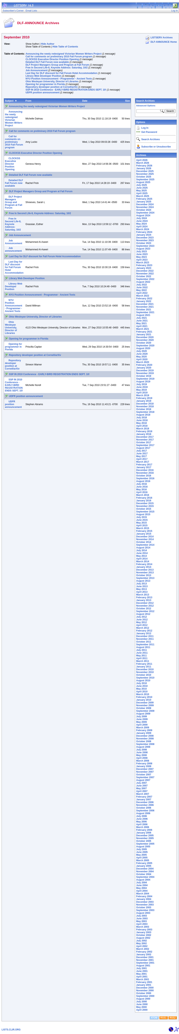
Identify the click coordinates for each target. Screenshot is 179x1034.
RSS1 (163, 1017)
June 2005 (142, 852)
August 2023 (143, 248)
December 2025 (145, 171)
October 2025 (143, 176)
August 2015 (143, 514)
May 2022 (141, 290)
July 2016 (141, 484)
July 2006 (141, 816)
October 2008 (143, 741)
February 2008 (144, 763)
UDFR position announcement (42, 92)
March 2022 (142, 295)
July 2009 (141, 716)
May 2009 (141, 722)
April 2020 (141, 359)
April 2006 (141, 824)
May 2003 (141, 921)
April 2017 (141, 459)
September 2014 (145, 544)
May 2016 (141, 489)
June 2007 (142, 785)
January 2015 (143, 533)
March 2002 (142, 949)
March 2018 (142, 428)
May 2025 (141, 190)
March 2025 (142, 196)
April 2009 (141, 724)
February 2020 (144, 365)
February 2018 (144, 431)
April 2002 (141, 946)
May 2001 (141, 974)
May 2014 (141, 556)
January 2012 (143, 633)
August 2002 (143, 938)
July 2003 (141, 915)
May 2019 (141, 389)
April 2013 (141, 592)
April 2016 (141, 492)
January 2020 (143, 367)
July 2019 (141, 384)
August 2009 (143, 713)
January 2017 (143, 467)
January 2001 (143, 985)
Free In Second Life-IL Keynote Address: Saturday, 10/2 (56, 67)
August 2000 (143, 998)
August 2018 (143, 414)
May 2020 (141, 356)
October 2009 (143, 708)
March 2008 (142, 760)
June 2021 (142, 320)
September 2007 (145, 777)
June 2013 (142, 586)
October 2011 (143, 641)
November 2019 (145, 373)
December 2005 (145, 835)
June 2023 (142, 254)
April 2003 (141, 924)
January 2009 (143, 733)
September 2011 (145, 644)
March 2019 (142, 395)
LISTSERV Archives (162, 37)
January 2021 (143, 334)
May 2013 (141, 589)
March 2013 (142, 594)
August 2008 (143, 747)
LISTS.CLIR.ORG (11, 1029)
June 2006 (142, 819)
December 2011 (145, 636)
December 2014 (145, 536)
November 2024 (145, 207)
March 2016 (142, 495)
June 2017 (142, 453)
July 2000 (141, 1001)
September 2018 (145, 412)
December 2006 (145, 802)
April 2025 (141, 193)
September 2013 (145, 578)
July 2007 (141, 783)
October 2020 (143, 342)
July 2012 (141, 616)
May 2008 (141, 755)
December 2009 (145, 702)
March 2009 (142, 727)
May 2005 (141, 854)
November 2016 (145, 473)
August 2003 (143, 913)
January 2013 (143, 600)
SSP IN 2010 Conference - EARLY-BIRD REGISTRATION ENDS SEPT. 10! (65, 89)
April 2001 (141, 976)
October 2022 (143, 276)
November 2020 (145, 340)
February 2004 (144, 896)
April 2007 (141, 791)
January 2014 (143, 567)
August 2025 (143, 182)
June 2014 (142, 553)
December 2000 (145, 987)
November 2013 (145, 572)
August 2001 (143, 965)
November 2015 (145, 506)
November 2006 (145, 805)
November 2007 (145, 771)
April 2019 (141, 392)
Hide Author (47, 44)
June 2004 (142, 885)
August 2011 (143, 647)
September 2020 (145, 345)
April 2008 (141, 758)
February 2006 (144, 830)
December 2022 (145, 270)
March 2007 (142, 794)
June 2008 (142, 752)
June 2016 (142, 486)
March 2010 (142, 694)
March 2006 (142, 827)
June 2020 (142, 354)
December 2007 (145, 769)
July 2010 (141, 683)
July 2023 (141, 251)
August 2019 (143, 381)
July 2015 (141, 517)
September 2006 (145, 810)
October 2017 (143, 442)
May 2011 (141, 655)
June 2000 (142, 1004)
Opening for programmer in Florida (45, 84)
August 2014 (143, 547)
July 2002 (141, 940)
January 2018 (143, 434)
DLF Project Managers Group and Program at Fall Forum (57, 64)
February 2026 (144, 165)
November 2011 (145, 639)
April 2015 (141, 525)
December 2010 (145, 669)
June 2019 (142, 387)
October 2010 (143, 675)
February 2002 (144, 951)
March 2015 (142, 528)
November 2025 (145, 174)
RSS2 (173, 1017)
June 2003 (142, 918)
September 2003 (145, 910)
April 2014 (141, 558)
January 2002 (143, 954)
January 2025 (143, 201)
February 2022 (144, 298)
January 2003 (143, 932)
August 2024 (143, 215)
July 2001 (141, 968)
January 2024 (143, 234)
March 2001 (142, 979)
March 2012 (142, 628)
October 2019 (143, 376)
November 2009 (145, 705)
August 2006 (143, 813)
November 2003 (145, 904)
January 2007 (143, 799)
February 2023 (144, 265)
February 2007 (144, 796)
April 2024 (141, 226)
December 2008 (145, 735)
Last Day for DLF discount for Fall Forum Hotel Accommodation (61, 73)
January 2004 (143, 899)
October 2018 (143, 409)
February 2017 (144, 464)
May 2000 (141, 1007)
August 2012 (143, 614)
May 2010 (141, 688)
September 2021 (145, 312)
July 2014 (141, 550)
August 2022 (143, 282)
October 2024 (143, 210)
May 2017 (141, 456)
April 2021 (141, 326)
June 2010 (142, 686)
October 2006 (143, 807)
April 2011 (141, 658)
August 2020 (143, 348)
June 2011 (142, 652)
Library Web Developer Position (43, 76)
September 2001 (145, 962)
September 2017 (145, 445)
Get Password (149, 132)
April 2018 (141, 425)
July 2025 (141, 185)
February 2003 (144, 929)
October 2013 (143, 575)
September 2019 (145, 378)
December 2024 (145, 204)
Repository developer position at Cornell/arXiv (51, 87)
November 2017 (145, 439)
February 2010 (144, 697)
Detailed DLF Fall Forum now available (47, 62)
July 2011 (141, 650)
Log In (144, 128)
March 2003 (142, 926)
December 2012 (145, 603)
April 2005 (141, 857)
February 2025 (144, 199)
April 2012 (141, 625)
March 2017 (142, 461)
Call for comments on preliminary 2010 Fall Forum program (58, 56)
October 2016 (143, 475)
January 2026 (143, 168)
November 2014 (145, 539)
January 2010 (143, 699)
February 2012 (144, 630)
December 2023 (145, 237)
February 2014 (144, 564)
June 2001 (142, 971)
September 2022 (145, 279)
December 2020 (145, 337)
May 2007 (141, 788)
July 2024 (141, 218)
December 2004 (145, 868)
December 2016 (145, 470)
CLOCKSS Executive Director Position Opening (52, 59)
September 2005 (145, 843)
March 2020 (142, 362)
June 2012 (142, 619)
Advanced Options (145, 105)
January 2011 (143, 666)
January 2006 (143, 832)
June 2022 (142, 287)
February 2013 (144, 597)
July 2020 (141, 351)
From (28, 100)
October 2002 (143, 935)
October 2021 (143, 309)
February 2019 (144, 398)
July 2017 (141, 450)
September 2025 (145, 179)
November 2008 (145, 738)
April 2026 (141, 160)
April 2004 (141, 890)
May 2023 (141, 257)
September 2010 (145, 677)
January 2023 (143, 268)
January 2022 (143, 301)
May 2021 (141, 323)
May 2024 (141, 223)
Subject (9, 100)
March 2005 (142, 860)
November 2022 (145, 273)
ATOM (154, 1017)
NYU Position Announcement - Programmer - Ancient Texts (58, 78)
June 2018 (142, 420)
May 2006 (141, 821)
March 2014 (142, 561)
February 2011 (144, 664)
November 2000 (145, 990)
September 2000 (145, 996)
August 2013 (143, 580)
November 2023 (145, 240)
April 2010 (141, 691)
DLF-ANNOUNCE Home (164, 42)
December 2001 (145, 957)
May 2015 (141, 522)
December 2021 (145, 304)
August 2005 (143, 846)
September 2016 (145, 478)
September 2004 (145, 877)
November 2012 (145, 605)
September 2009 (145, 711)
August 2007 (143, 780)
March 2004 (142, 893)
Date (84, 100)
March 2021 (142, 329)
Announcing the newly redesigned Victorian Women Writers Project (63, 53)
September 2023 (145, 246)
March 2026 (142, 163)
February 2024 (144, 232)
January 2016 (143, 500)
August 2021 (143, 315)
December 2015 (145, 503)
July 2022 (141, 284)
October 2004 (143, 874)
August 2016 (143, 481)
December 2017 (145, 437)
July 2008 (141, 749)
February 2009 (144, 730)
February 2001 (144, 982)
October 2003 (143, 907)
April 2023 (141, 259)
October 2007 (143, 774)
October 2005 (143, 841)
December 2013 (145, 569)
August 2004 (143, 879)
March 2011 (142, 661)
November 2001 (145, 960)
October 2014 (143, 542)
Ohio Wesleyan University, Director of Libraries (51, 81)
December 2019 (145, 370)
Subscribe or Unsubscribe (156, 146)
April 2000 (141, 1009)
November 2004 (145, 871)
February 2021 (144, 331)
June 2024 (142, 221)
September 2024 (145, 212)
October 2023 (143, 243)
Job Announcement (36, 70)
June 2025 (142, 187)
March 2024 (142, 229)
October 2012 (143, 608)
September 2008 (145, 744)
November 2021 (145, 306)
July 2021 (141, 318)
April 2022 (141, 293)
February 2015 (144, 531)
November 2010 (145, 672)
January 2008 (143, 766)
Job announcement (13, 249)
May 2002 (141, 943)
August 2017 (143, 448)
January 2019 (143, 401)
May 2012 (141, 622)
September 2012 (145, 611)
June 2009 (142, 719)
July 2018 (141, 417)
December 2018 (145, 403)
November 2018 (145, 406)
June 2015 (142, 520)
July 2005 (141, 849)
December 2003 (145, 902)
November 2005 (145, 838)
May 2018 (141, 423)
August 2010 (143, 680)
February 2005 (144, 863)
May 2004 (141, 888)
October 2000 (143, 993)
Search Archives (145, 100)
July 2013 (141, 583)
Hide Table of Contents (65, 46)
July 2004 (141, 882)
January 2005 (143, 866)
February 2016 (144, 497)
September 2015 (145, 511)
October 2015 (143, 509)
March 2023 (142, 262)
